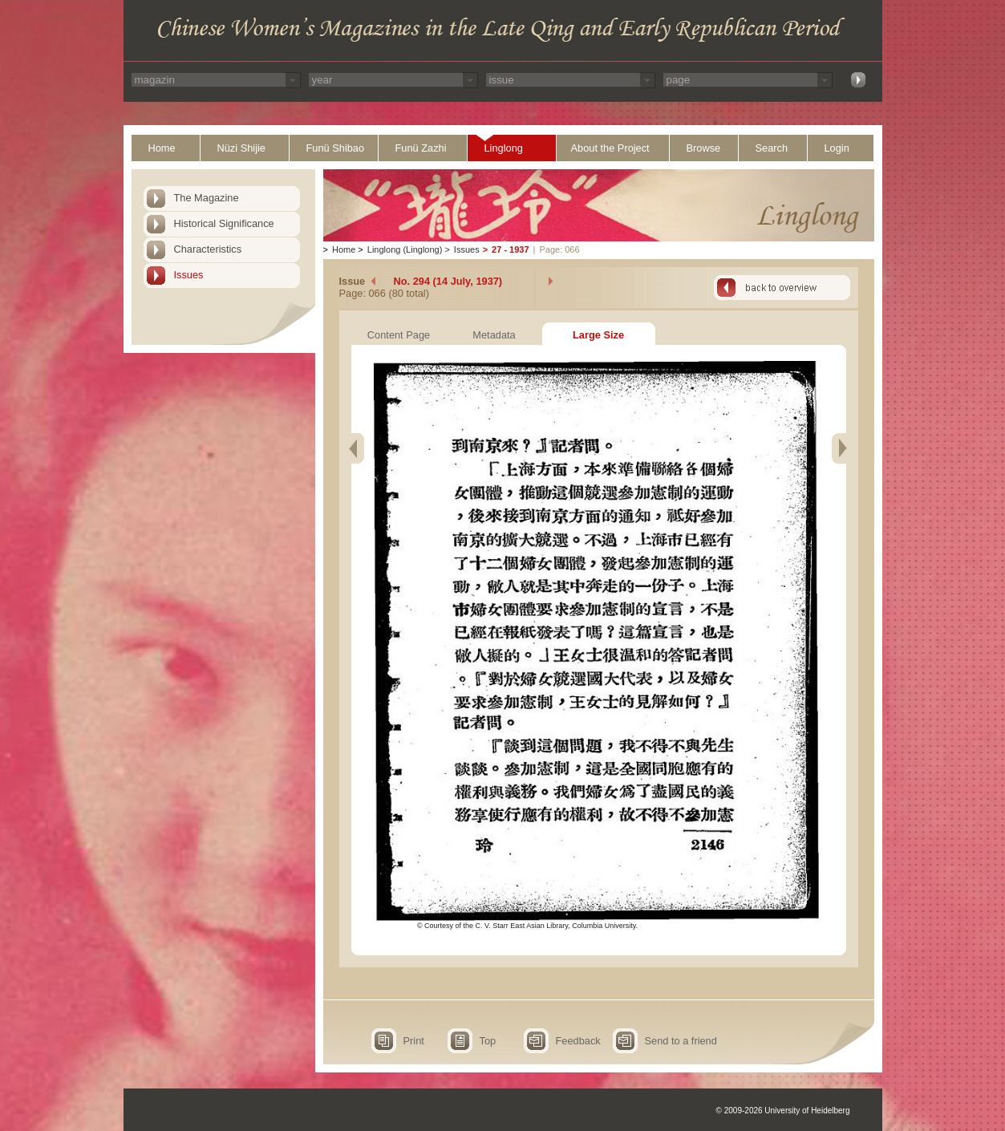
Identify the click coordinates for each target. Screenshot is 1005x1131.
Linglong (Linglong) (405, 249)
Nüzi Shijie (241, 148)
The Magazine (206, 198)
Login (837, 148)
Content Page (398, 335)
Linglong (503, 148)
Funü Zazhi (421, 148)
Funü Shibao (335, 148)
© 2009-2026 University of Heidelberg (783, 1110)
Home (162, 148)
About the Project (610, 148)
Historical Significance (224, 223)
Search (772, 148)
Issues (189, 275)
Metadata (493, 335)
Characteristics (208, 249)
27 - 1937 (510, 249)
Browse (704, 148)
